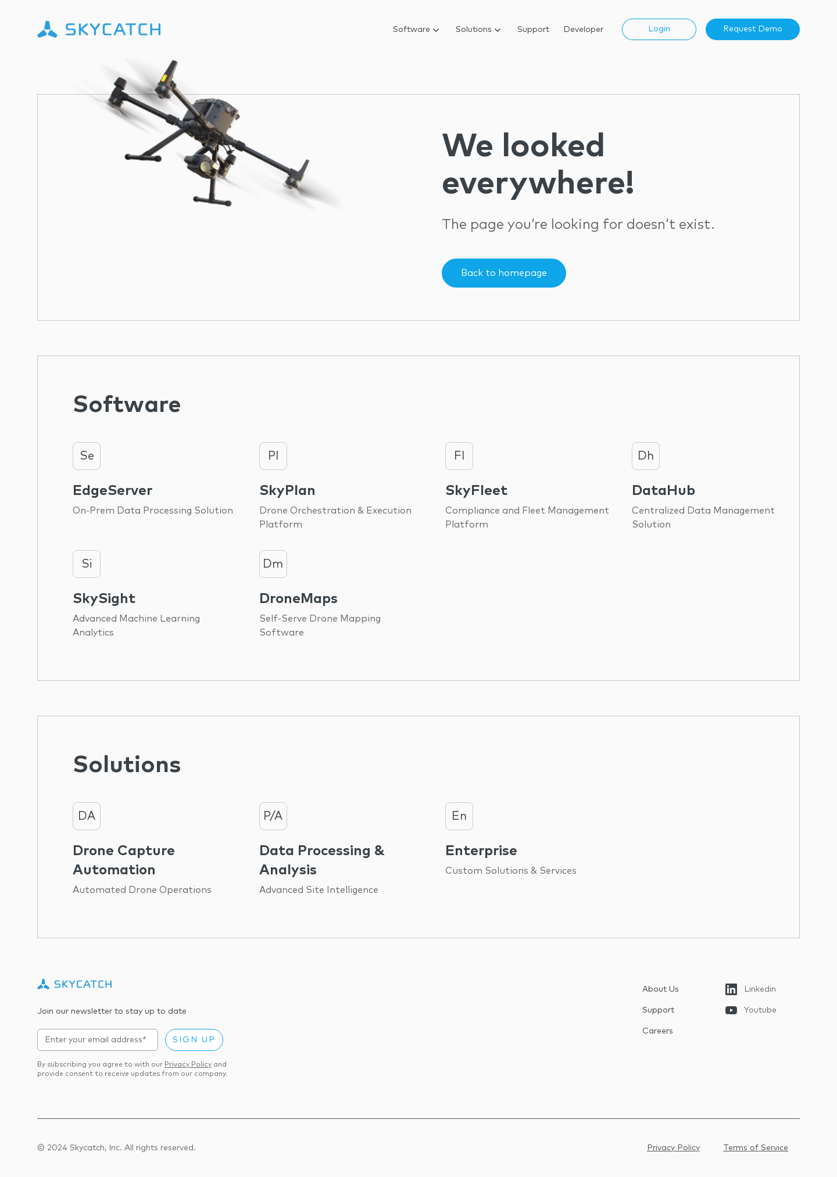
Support (533, 30)
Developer (583, 30)
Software (417, 30)
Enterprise (481, 851)
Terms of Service (755, 1148)
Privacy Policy (188, 1064)
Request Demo (752, 29)
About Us (660, 989)
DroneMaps (298, 599)
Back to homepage (504, 273)
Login (659, 29)
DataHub (663, 491)
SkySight (104, 599)
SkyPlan (287, 491)
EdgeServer (112, 491)
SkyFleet (476, 491)
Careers (657, 1031)
